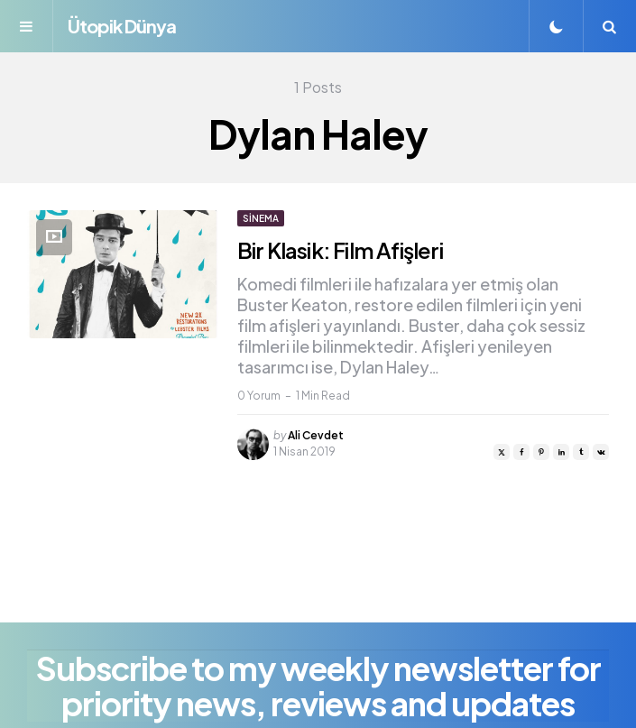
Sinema (261, 218)
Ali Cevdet (316, 435)
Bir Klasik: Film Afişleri (340, 249)
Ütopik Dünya (122, 25)
